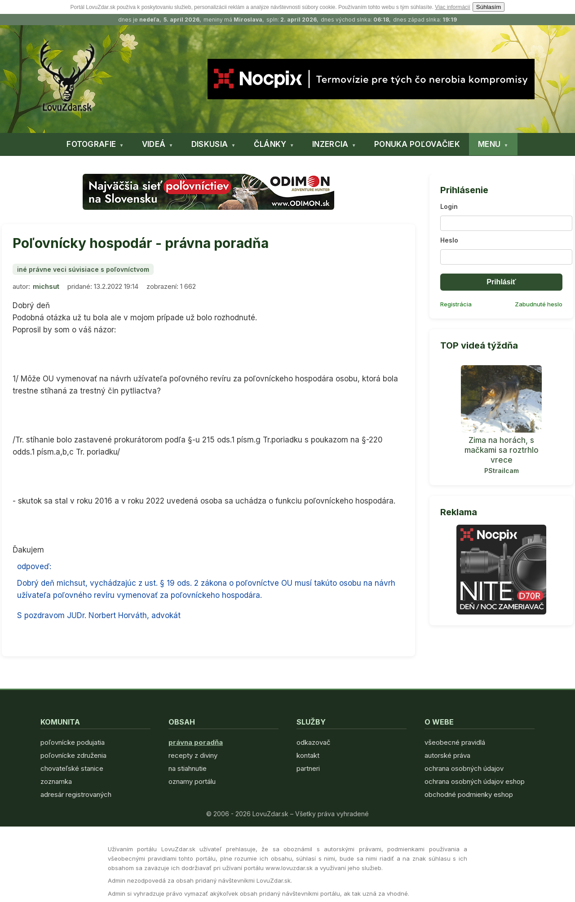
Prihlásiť (501, 282)
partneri (308, 768)
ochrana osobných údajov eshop (475, 781)
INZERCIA (330, 144)
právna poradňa (195, 742)
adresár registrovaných (75, 794)
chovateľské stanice (71, 768)
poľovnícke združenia (73, 755)
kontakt (307, 755)
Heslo (449, 240)
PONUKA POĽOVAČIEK (417, 144)
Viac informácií (452, 7)
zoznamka (56, 781)
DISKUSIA (209, 144)
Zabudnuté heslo (538, 304)
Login (449, 206)
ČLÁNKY (270, 144)
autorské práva (447, 755)
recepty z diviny (192, 755)
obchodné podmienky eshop (469, 794)
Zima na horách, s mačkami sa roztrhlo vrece (501, 450)
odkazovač (313, 742)
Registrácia (456, 304)
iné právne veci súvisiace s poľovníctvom (83, 269)
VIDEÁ (154, 144)
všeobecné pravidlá (455, 742)
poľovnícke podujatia (72, 742)
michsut (46, 286)
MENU (489, 144)
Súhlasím (488, 7)
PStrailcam (501, 470)
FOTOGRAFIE (91, 144)
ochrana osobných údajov (464, 768)
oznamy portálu (192, 781)
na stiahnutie (187, 768)
